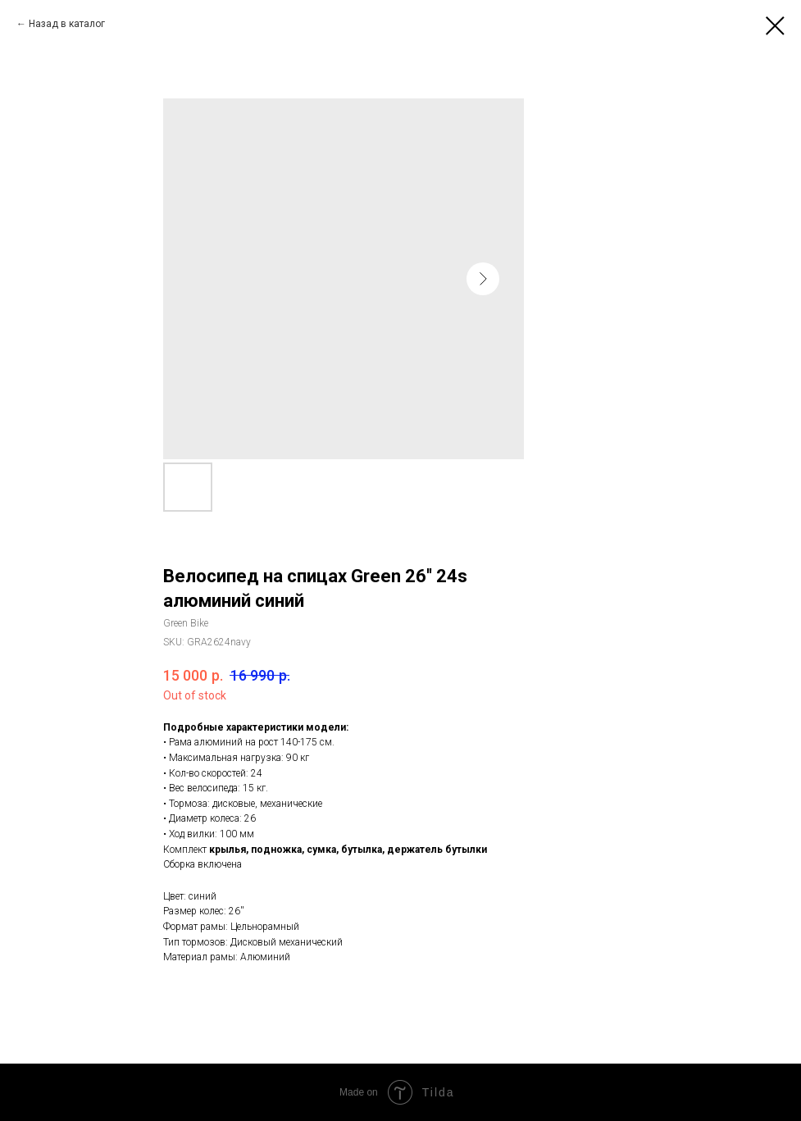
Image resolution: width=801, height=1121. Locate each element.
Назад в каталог (67, 24)
